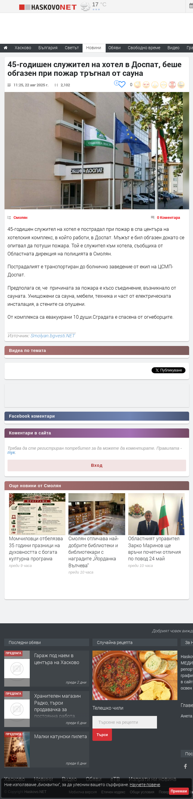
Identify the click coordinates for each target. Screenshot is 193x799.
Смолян (20, 217)
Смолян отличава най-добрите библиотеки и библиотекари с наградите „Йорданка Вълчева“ (93, 551)
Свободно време (144, 47)
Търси (102, 735)
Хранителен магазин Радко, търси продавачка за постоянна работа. (57, 706)
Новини (93, 47)
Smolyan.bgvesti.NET (52, 335)
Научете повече (145, 784)
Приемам (179, 791)
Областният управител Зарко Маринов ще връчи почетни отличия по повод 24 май (154, 548)
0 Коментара (168, 217)
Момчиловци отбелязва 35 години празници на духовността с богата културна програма (36, 548)
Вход (97, 465)
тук (11, 452)
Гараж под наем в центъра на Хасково (56, 658)
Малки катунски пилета (60, 736)
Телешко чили (107, 708)
